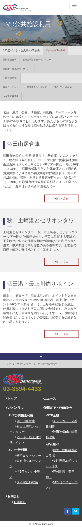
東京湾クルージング (37, 87)
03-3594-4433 (22, 388)
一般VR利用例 (10, 78)
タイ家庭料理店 (10, 96)
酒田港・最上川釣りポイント (17, 69)
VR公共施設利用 (48, 363)
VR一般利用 (18, 450)
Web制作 (52, 444)
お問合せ (17, 502)
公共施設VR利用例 (55, 50)
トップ (7, 363)
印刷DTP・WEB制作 (57, 407)
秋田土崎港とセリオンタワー (37, 59)
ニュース (49, 398)
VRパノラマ (15, 407)
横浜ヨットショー (12, 87)
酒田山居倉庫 (9, 59)
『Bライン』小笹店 (62, 87)
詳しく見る (61, 198)
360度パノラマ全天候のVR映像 (21, 50)
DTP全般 (52, 415)
